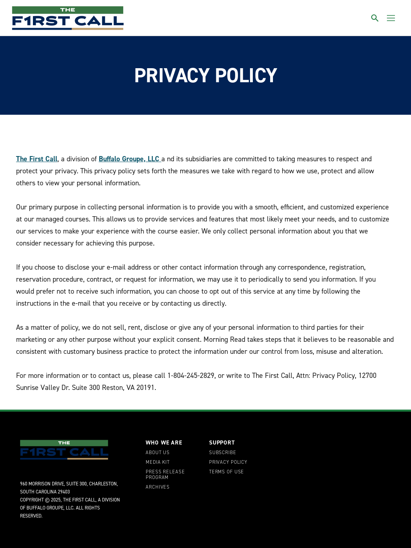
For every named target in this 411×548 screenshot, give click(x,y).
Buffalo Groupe (44, 508)
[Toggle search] (375, 18)
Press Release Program (165, 475)
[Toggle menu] (391, 18)
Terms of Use (226, 472)
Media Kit (158, 462)
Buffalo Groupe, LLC (130, 159)
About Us (158, 453)
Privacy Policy (228, 462)
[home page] (68, 18)
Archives (158, 487)
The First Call (36, 159)
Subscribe (222, 453)
